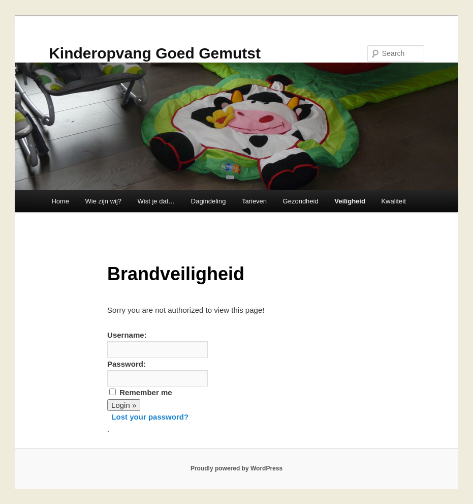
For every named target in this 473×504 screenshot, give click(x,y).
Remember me (145, 392)
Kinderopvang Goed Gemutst (155, 53)
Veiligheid (349, 201)
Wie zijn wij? (103, 201)
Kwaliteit (393, 201)
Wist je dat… (156, 201)
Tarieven (254, 201)
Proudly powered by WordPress (236, 468)
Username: (127, 335)
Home (60, 201)
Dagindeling (208, 201)
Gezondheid (301, 201)
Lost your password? (149, 416)
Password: (126, 364)
